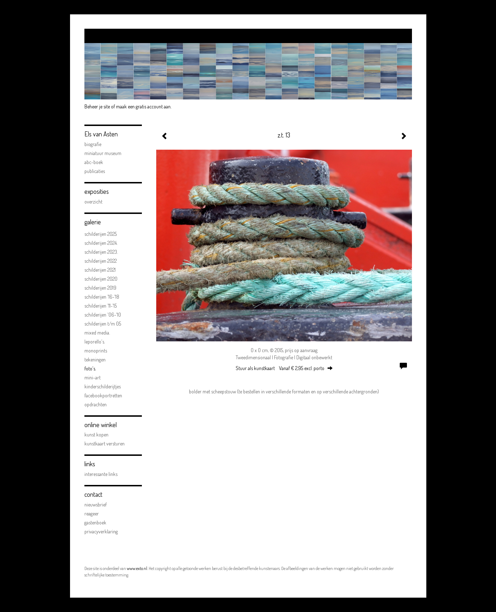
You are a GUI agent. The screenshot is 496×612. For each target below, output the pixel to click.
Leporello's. (94, 341)
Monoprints (95, 350)
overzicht (93, 201)
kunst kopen (96, 434)
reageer (91, 513)
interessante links (100, 474)
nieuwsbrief (95, 504)
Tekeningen (95, 359)
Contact (93, 494)
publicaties (94, 171)
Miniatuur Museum (102, 153)
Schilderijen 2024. (100, 243)
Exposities (96, 191)
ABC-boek (93, 162)
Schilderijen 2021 (100, 270)
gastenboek (95, 522)
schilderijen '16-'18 (101, 297)
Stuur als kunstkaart (284, 368)
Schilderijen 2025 (100, 234)
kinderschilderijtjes (102, 386)
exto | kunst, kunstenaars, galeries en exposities (104, 36)
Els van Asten (101, 134)
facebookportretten (103, 395)
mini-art (92, 377)
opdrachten (95, 404)
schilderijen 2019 (100, 288)
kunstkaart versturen (104, 443)
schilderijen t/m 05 (102, 324)
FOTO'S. (90, 368)
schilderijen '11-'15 (100, 306)
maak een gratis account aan (143, 106)
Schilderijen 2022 (100, 261)
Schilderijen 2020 (100, 279)
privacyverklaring (101, 531)
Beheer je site (97, 106)
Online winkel (100, 425)
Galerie (92, 222)
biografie (92, 144)
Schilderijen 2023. (101, 252)
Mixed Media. (97, 333)
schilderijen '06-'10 (102, 315)
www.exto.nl (137, 568)
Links (89, 464)
